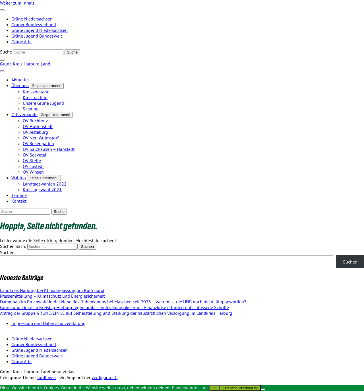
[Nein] (263, 389)
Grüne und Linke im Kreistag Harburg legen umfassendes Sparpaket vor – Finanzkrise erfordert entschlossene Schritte (114, 307)
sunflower (46, 377)
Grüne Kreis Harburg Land (25, 64)
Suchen (7, 252)
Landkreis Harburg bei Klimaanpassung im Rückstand (52, 290)
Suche (6, 52)
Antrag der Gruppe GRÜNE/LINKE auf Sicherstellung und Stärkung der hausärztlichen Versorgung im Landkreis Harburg (116, 313)
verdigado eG (104, 377)
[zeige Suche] (2, 60)
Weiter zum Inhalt (17, 3)
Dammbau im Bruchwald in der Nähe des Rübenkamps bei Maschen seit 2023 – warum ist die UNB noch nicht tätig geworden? (123, 301)
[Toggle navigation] (2, 10)
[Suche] (38, 52)
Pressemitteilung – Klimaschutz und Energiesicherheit (52, 296)
